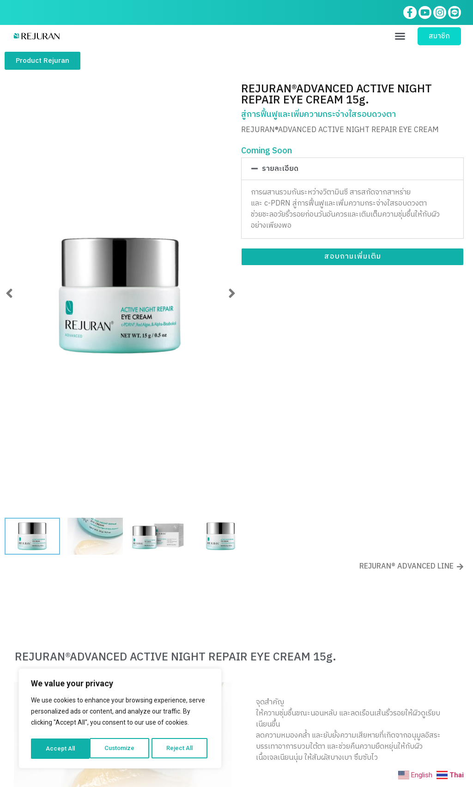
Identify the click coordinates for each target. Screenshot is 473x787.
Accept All (181, 748)
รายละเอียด (280, 170)
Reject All (122, 748)
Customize (60, 748)
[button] (400, 38)
